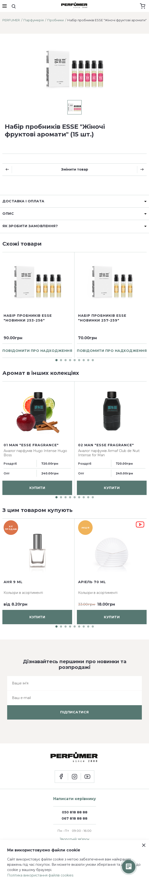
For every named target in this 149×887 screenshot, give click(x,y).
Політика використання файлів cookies (40, 875)
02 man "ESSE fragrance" (106, 445)
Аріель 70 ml (92, 582)
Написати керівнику (74, 798)
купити (37, 487)
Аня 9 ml (13, 582)
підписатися (74, 712)
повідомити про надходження (37, 351)
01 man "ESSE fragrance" (31, 445)
